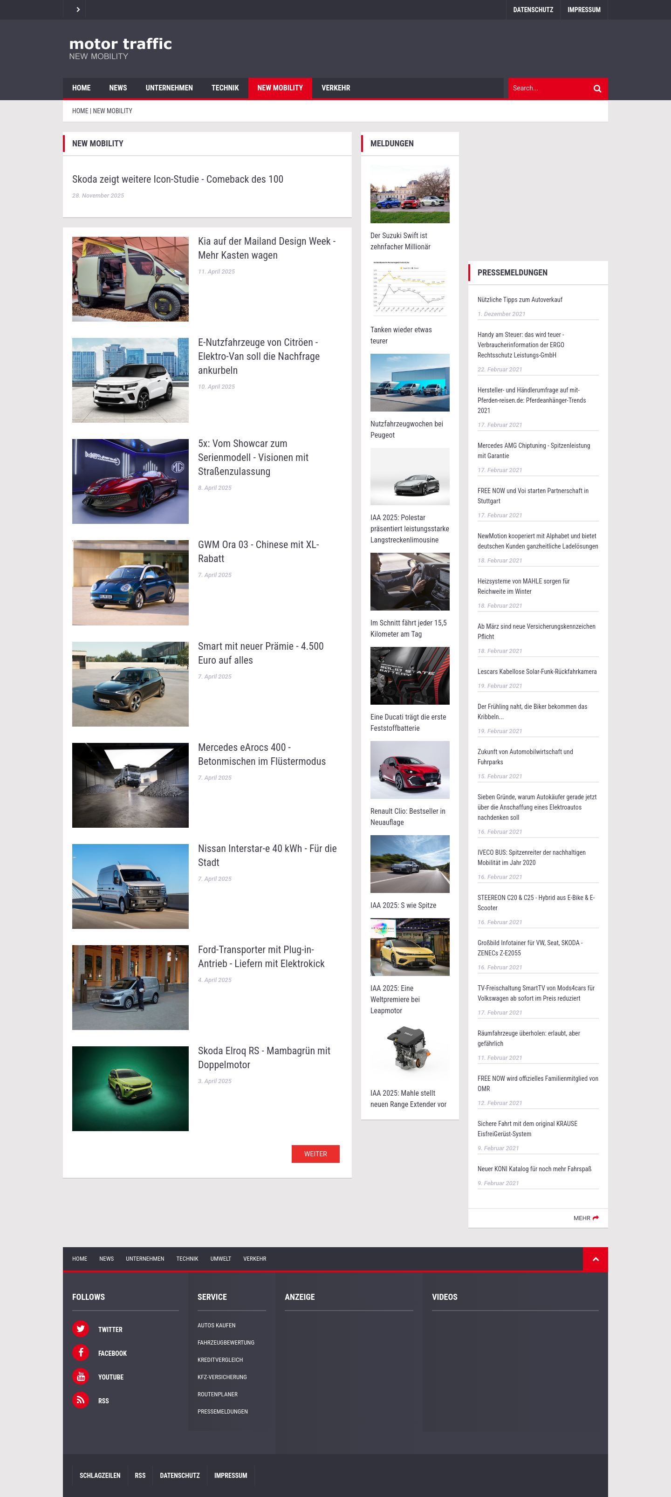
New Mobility (280, 87)
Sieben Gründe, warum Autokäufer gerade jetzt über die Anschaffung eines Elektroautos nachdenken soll (537, 807)
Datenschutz (533, 10)
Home (81, 87)
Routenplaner (218, 1394)
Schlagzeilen (100, 1475)
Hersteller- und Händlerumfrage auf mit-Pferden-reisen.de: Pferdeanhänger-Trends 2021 (532, 400)
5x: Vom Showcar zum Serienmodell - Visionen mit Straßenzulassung (253, 457)
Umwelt (221, 1258)
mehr (582, 1218)
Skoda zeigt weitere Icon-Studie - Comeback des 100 (177, 179)
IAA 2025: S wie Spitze (403, 905)
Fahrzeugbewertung (226, 1342)
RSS (140, 1475)
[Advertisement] (538, 190)
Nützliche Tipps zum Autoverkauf (520, 299)
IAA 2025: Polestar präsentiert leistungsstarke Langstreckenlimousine (409, 528)
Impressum (584, 10)
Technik (225, 87)
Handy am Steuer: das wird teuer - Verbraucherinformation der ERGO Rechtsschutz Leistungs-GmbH (521, 345)
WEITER (315, 1154)
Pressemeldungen (223, 1411)
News (118, 87)
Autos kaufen (216, 1325)
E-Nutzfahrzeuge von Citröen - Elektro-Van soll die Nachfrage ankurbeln (259, 356)
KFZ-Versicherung (222, 1376)
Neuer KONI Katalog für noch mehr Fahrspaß (535, 1169)
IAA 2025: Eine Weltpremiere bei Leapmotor (395, 999)
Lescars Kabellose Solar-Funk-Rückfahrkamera (537, 671)
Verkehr (336, 87)
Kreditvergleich (220, 1359)
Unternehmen (169, 87)
